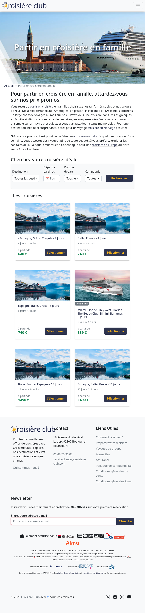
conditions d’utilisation (93, 573)
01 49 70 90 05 (62, 454)
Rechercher (119, 178)
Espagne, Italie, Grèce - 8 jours (38, 306)
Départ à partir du (49, 169)
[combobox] (25, 178)
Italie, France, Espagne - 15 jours (40, 384)
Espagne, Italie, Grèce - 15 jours (99, 384)
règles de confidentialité (68, 573)
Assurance (103, 460)
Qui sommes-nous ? (26, 468)
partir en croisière (41, 106)
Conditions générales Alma (114, 481)
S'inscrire (125, 521)
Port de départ (69, 169)
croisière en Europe (105, 145)
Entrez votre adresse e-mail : (29, 516)
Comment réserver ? (109, 437)
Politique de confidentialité (114, 466)
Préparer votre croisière (111, 443)
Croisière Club (30, 597)
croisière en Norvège (101, 128)
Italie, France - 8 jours (92, 238)
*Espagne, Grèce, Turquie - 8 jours (41, 238)
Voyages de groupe (108, 449)
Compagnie (92, 171)
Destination (20, 171)
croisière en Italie (85, 136)
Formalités (103, 454)
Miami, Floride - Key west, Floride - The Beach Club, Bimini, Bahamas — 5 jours (102, 313)
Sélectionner (56, 253)
